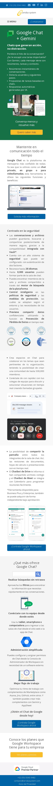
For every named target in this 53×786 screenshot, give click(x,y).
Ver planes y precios (26, 754)
